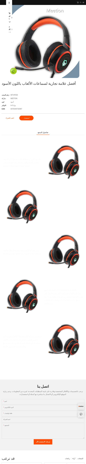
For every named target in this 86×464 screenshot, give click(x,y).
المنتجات (80, 458)
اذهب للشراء (10, 118)
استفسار (26, 118)
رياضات (67, 458)
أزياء (73, 458)
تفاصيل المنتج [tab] (43, 132)
